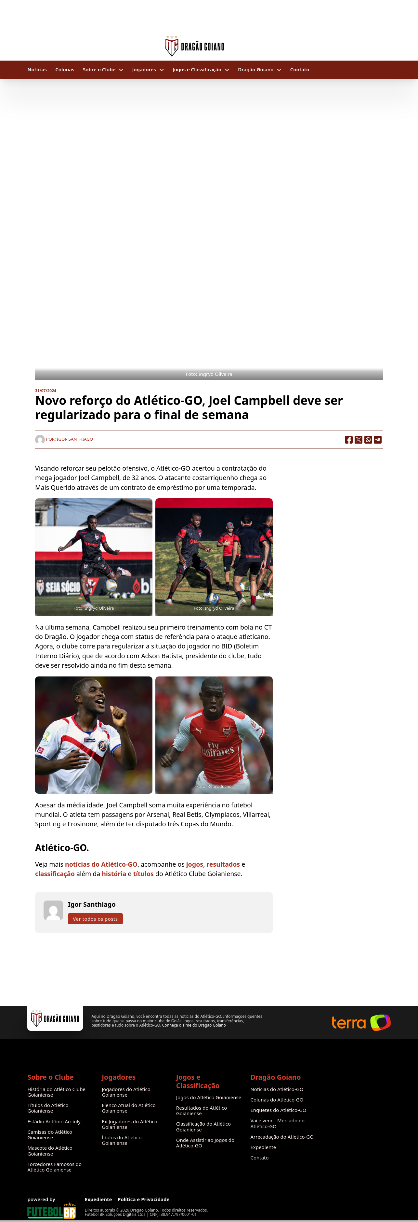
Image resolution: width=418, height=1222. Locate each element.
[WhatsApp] (368, 440)
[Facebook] (349, 440)
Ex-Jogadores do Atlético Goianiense (129, 1124)
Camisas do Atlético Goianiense (49, 1135)
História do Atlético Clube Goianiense (56, 1092)
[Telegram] (378, 440)
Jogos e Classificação (197, 69)
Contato (299, 69)
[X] (358, 440)
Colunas (64, 69)
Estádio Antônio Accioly (53, 1121)
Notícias (36, 69)
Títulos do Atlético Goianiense (47, 1108)
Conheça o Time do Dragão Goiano (194, 1025)
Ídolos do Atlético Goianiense (122, 1140)
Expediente (263, 1147)
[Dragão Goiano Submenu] (279, 69)
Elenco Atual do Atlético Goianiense (129, 1108)
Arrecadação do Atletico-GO (282, 1137)
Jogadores (144, 69)
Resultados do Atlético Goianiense (201, 1110)
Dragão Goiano (255, 69)
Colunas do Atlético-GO (276, 1099)
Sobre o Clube (99, 69)
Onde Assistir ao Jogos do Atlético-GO (205, 1143)
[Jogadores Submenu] (161, 69)
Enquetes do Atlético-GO (278, 1110)
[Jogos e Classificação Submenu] (227, 69)
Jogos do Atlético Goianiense (208, 1097)
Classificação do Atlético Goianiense (203, 1126)
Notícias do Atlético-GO (276, 1089)
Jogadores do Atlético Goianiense (126, 1092)
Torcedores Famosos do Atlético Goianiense (54, 1167)
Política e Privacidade (143, 1199)
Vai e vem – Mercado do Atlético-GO (277, 1123)
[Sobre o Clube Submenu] (121, 69)
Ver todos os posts (95, 919)
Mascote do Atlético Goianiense (49, 1151)
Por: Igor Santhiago (64, 439)
